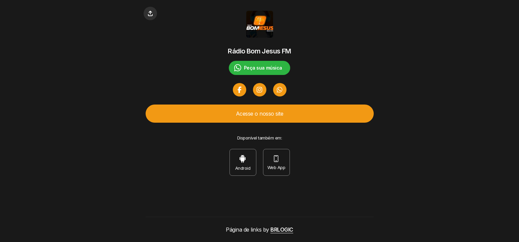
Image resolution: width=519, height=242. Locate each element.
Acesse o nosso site (259, 113)
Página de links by (259, 229)
